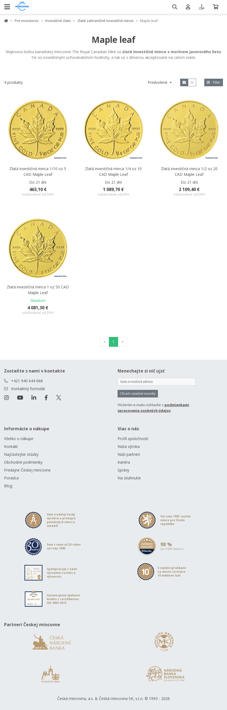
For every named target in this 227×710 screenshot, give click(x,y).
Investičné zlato (58, 20)
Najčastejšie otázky (21, 454)
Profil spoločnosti (133, 438)
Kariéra (124, 462)
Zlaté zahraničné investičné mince (105, 20)
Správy (123, 470)
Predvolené (158, 82)
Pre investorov (27, 20)
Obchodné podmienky (23, 462)
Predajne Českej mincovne (27, 470)
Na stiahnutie (129, 477)
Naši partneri (129, 454)
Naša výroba (129, 446)
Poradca (11, 477)
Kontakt (11, 446)
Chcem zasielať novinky (137, 393)
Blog (8, 485)
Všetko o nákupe (18, 438)
